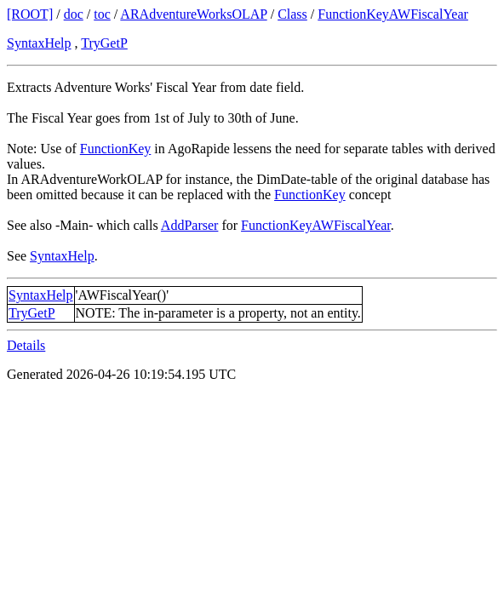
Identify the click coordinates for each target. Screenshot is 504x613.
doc (73, 14)
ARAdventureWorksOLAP (193, 14)
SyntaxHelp (39, 43)
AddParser (190, 225)
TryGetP (104, 43)
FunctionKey (116, 148)
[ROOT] (30, 14)
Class (292, 14)
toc (102, 14)
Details (26, 345)
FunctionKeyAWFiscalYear (393, 14)
